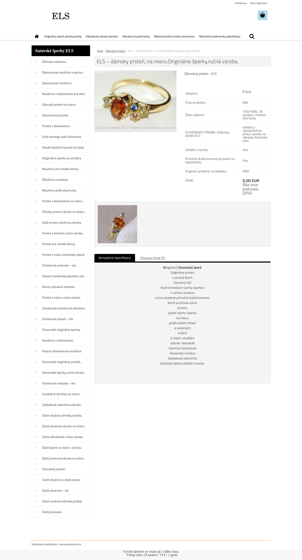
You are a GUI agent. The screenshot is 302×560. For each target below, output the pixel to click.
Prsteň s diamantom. (56, 126)
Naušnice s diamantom (57, 340)
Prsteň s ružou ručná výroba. (61, 297)
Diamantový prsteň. (55, 115)
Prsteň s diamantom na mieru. (62, 201)
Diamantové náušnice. (57, 83)
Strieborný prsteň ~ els (57, 319)
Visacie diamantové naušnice (61, 351)
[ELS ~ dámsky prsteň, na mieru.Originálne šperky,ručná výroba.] (135, 72)
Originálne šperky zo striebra (61, 158)
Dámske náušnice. (54, 61)
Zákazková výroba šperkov (102, 36)
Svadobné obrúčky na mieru (61, 394)
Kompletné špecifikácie (115, 257)
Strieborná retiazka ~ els (58, 383)
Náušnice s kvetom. (55, 179)
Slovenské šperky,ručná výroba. (63, 372)
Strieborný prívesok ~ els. (59, 265)
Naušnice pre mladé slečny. (60, 168)
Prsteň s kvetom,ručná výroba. (62, 233)
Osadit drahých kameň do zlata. (63, 147)
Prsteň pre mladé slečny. (59, 244)
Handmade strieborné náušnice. (63, 308)
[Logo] (60, 15)
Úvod (100, 51)
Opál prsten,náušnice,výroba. (62, 222)
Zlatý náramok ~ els (55, 490)
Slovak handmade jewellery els (63, 276)
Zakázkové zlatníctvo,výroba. (61, 404)
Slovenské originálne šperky (61, 329)
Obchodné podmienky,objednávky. (220, 36)
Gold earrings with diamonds (61, 136)
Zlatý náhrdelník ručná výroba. (62, 437)
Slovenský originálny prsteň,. (61, 361)
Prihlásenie (240, 3)
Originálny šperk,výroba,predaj (62, 36)
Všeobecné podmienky (136, 36)
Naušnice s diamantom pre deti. (63, 93)
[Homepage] (36, 36)
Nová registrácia (258, 3)
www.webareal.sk (70, 544)
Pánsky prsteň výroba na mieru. (63, 211)
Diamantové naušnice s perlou (62, 72)
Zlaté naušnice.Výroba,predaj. (62, 501)
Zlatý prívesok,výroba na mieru (63, 458)
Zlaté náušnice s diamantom (61, 479)
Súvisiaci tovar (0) (152, 257)
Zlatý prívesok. (52, 512)
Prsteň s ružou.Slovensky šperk (63, 254)
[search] (251, 36)
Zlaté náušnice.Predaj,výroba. (62, 415)
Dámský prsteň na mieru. (59, 104)
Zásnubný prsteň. (54, 469)
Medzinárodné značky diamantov (174, 36)
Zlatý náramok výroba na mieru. (63, 426)
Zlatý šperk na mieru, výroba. (62, 447)
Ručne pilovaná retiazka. (58, 286)
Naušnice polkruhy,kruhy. (59, 190)
